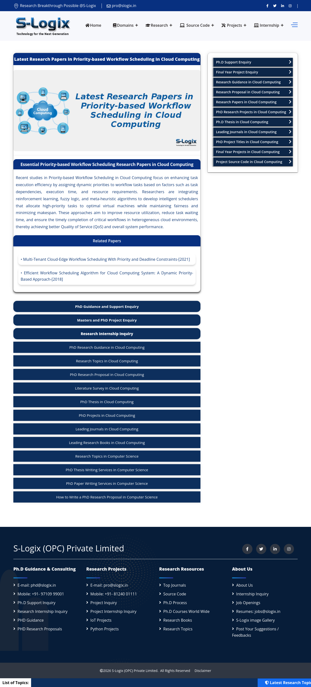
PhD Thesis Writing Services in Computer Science (107, 469)
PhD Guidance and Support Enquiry (107, 306)
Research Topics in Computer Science (106, 456)
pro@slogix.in (121, 5)
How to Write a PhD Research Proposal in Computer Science (107, 497)
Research (157, 25)
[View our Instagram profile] (290, 5)
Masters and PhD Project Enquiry (107, 320)
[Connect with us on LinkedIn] (282, 5)
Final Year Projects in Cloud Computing (254, 151)
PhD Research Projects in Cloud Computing (254, 112)
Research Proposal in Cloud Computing (254, 92)
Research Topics (177, 629)
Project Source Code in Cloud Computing (254, 161)
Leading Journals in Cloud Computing (107, 428)
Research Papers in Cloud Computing (254, 102)
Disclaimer (201, 670)
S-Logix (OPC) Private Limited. (135, 670)
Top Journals (174, 585)
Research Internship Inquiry (107, 333)
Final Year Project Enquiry (254, 72)
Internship (266, 25)
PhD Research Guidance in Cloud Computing (107, 347)
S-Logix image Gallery (255, 620)
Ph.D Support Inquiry (36, 602)
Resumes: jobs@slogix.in (258, 611)
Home (93, 25)
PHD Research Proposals (39, 629)
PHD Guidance (30, 620)
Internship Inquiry (252, 594)
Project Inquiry (103, 602)
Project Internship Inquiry (113, 611)
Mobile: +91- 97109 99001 (40, 594)
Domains (123, 25)
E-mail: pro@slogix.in (109, 585)
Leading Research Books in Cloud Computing (107, 442)
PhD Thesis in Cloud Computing (107, 401)
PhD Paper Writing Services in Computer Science (107, 483)
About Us (244, 585)
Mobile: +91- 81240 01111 (113, 594)
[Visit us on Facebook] (267, 5)
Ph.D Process (175, 602)
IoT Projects (101, 620)
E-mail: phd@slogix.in (36, 585)
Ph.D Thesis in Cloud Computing (254, 122)
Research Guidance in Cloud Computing (254, 82)
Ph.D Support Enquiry (254, 62)
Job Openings (248, 602)
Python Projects (104, 629)
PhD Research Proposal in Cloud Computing (107, 374)
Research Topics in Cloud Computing (107, 360)
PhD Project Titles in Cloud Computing (254, 141)
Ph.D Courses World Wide (186, 611)
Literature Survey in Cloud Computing (107, 388)
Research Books (177, 620)
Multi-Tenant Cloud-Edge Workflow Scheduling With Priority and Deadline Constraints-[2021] (106, 259)
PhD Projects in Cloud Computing (107, 415)
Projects (232, 25)
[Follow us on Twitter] (274, 5)
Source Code (195, 25)
